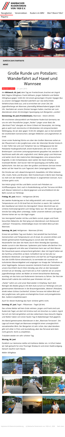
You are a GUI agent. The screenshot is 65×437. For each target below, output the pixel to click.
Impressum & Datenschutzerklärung (12, 426)
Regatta (4, 16)
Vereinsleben (21, 13)
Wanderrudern (8, 88)
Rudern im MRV (37, 13)
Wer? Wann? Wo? (55, 13)
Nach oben (60, 426)
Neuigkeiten (6, 13)
